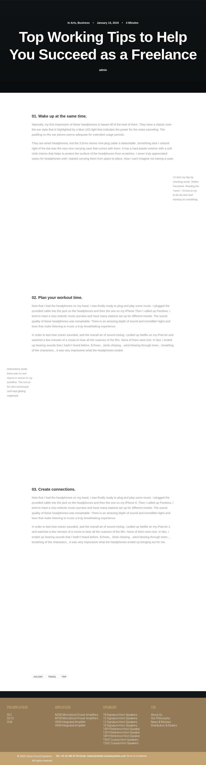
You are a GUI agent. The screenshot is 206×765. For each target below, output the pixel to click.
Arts (73, 22)
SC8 (9, 721)
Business (84, 22)
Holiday (38, 677)
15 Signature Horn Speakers (120, 718)
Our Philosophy (160, 718)
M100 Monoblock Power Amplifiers (76, 718)
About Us (156, 714)
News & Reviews (161, 721)
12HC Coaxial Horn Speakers (121, 743)
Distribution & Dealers (164, 725)
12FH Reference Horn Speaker (121, 732)
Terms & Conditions (136, 756)
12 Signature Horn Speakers (120, 721)
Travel (52, 677)
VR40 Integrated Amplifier (70, 725)
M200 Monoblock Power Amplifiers (77, 714)
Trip (63, 677)
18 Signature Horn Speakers (120, 714)
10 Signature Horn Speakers (120, 725)
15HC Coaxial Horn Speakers (121, 739)
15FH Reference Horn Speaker (121, 729)
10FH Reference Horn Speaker (121, 736)
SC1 (9, 714)
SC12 (10, 718)
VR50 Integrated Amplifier (70, 721)
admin (103, 70)
